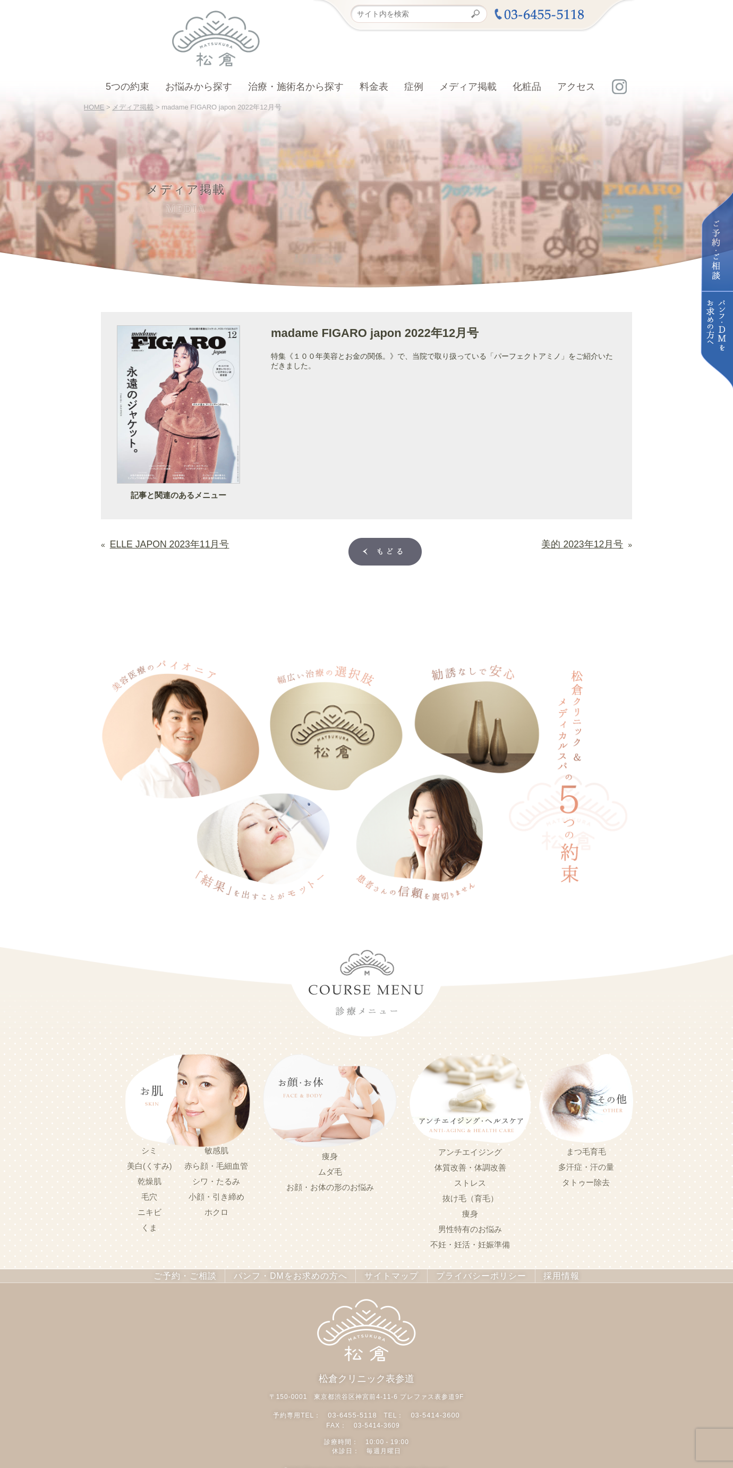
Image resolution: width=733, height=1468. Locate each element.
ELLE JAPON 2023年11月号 (157, 542)
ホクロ (216, 1210)
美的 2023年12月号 (591, 542)
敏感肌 (216, 1148)
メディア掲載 (468, 86)
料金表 (374, 86)
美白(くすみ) (149, 1164)
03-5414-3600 (434, 1410)
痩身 (330, 1154)
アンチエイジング (470, 1150)
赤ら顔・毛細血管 (216, 1164)
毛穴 (149, 1195)
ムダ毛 (330, 1170)
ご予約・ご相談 (200, 1273)
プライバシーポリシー (467, 1273)
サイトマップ (385, 1273)
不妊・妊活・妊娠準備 (470, 1242)
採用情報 (543, 1273)
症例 (413, 86)
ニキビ (149, 1210)
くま (149, 1225)
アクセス (576, 86)
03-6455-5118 (354, 1410)
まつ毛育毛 (586, 1149)
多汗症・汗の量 (586, 1165)
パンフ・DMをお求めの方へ (294, 1273)
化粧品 (527, 86)
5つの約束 (127, 86)
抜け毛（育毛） (470, 1196)
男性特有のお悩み (470, 1227)
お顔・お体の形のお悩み (330, 1185)
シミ (149, 1148)
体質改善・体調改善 (470, 1165)
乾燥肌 (149, 1179)
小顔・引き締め (216, 1195)
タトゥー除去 (586, 1180)
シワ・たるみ (216, 1179)
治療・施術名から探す (296, 86)
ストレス (470, 1181)
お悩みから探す (198, 86)
